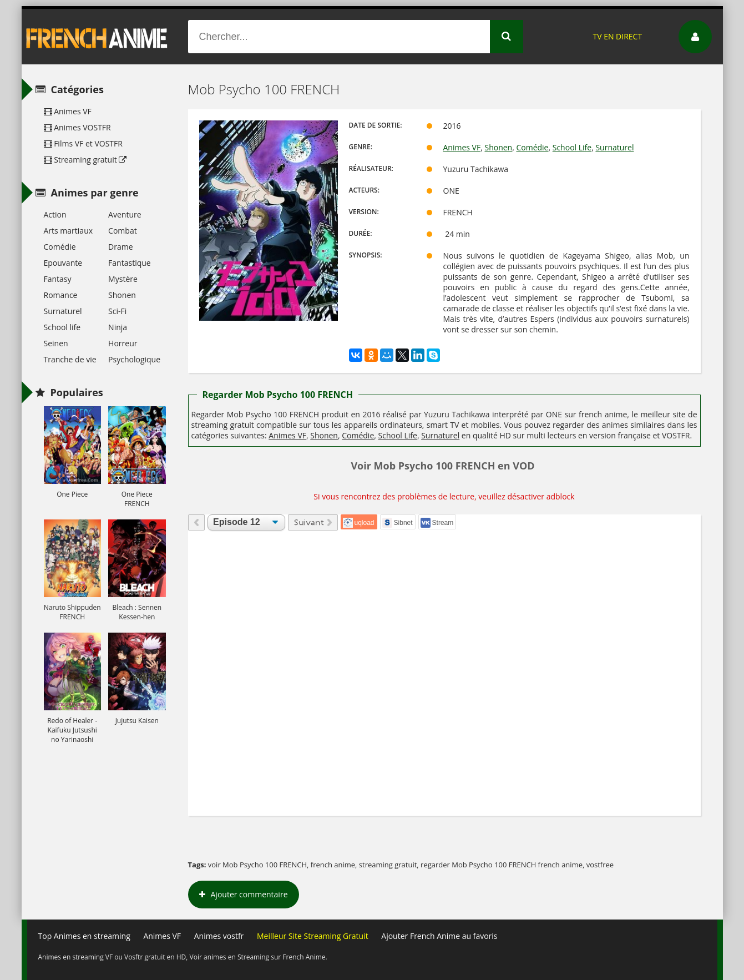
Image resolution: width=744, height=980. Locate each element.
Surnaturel (614, 147)
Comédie (532, 147)
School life (62, 327)
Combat (122, 230)
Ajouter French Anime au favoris (439, 936)
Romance (61, 295)
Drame (120, 246)
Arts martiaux (68, 230)
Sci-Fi (117, 311)
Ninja (117, 327)
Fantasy (58, 279)
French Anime (97, 36)
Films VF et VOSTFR (83, 143)
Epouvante (63, 262)
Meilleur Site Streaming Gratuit (312, 936)
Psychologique (134, 359)
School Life (572, 147)
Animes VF (462, 147)
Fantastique (129, 262)
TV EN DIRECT (617, 36)
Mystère (123, 279)
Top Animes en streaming (84, 936)
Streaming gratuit (85, 159)
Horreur (122, 343)
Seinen (56, 343)
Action (55, 214)
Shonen (498, 147)
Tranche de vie (70, 359)
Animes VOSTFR (77, 127)
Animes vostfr (219, 936)
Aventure (124, 214)
